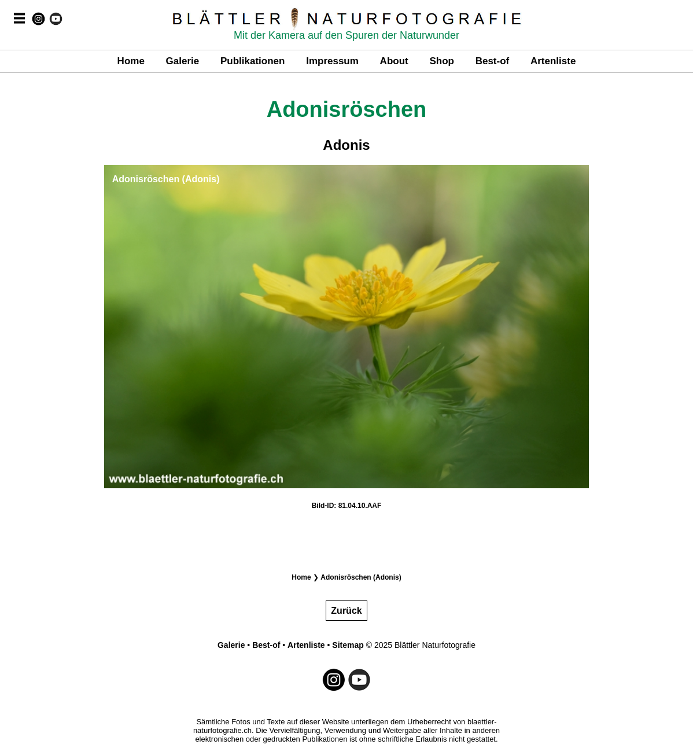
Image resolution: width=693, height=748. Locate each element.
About (394, 61)
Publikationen (252, 61)
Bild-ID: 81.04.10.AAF (347, 506)
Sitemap (347, 645)
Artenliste (553, 61)
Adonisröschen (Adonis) (360, 577)
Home (131, 61)
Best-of (492, 61)
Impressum (332, 61)
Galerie (183, 61)
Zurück (346, 611)
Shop (441, 61)
